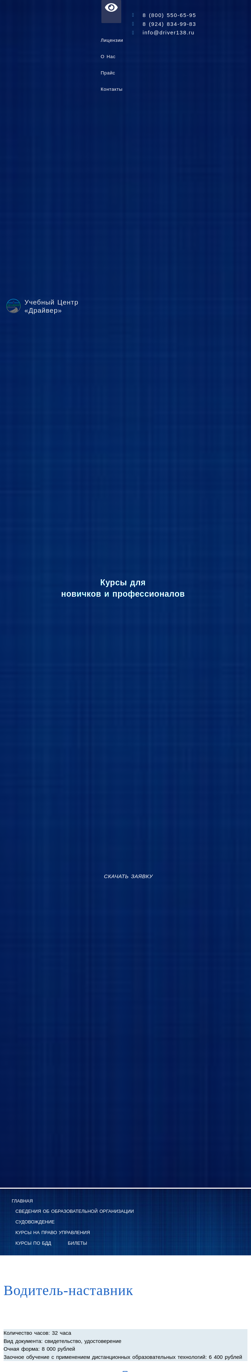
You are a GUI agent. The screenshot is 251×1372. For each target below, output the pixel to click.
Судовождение (35, 1222)
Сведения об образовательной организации (75, 1211)
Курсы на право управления (53, 1232)
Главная (22, 1201)
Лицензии (112, 40)
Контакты (112, 89)
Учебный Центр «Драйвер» (51, 306)
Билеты (77, 1243)
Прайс (108, 73)
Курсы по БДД (33, 1243)
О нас (108, 56)
